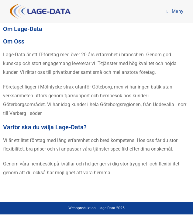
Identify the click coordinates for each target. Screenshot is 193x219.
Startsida (59, 194)
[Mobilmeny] (175, 11)
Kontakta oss (90, 194)
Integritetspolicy (127, 194)
